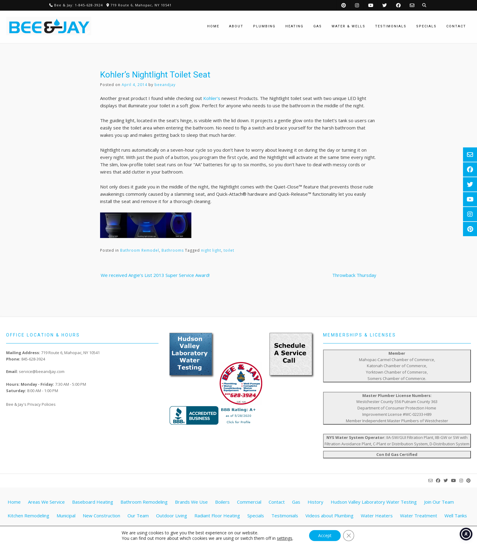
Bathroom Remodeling (144, 502)
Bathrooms (173, 250)
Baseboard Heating (92, 502)
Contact (277, 502)
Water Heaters (377, 515)
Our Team (138, 515)
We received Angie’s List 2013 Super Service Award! (155, 275)
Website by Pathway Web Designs (241, 534)
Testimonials (284, 515)
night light (211, 250)
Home (14, 502)
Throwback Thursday (354, 275)
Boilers (222, 502)
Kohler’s (211, 98)
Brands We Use (191, 502)
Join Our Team (439, 502)
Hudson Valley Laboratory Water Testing (374, 502)
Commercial (249, 502)
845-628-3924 (33, 359)
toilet (229, 250)
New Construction (101, 515)
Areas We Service (46, 502)
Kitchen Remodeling (28, 515)
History (315, 502)
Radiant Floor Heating (217, 515)
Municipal (66, 515)
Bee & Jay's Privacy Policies (31, 404)
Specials (255, 515)
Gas (296, 502)
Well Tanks (455, 515)
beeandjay (165, 84)
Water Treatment (418, 515)
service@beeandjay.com (41, 371)
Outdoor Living (171, 515)
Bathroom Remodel (139, 250)
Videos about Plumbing (329, 515)
